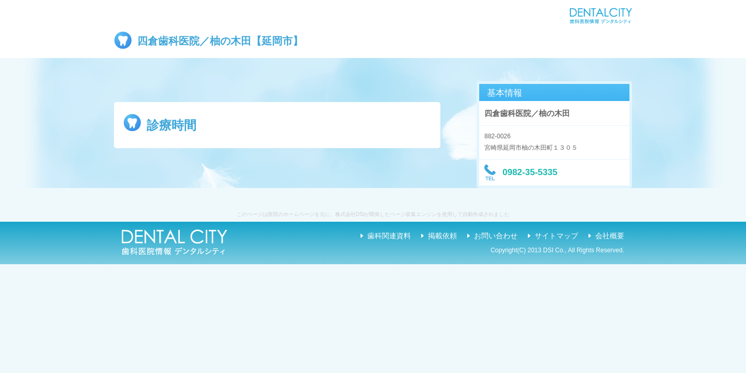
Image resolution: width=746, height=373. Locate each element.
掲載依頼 (442, 236)
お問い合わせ (496, 236)
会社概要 (609, 236)
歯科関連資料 (389, 236)
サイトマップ (556, 236)
